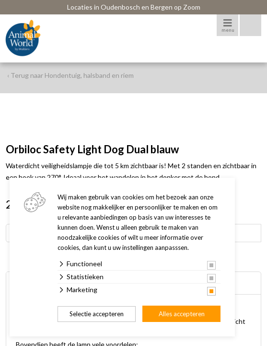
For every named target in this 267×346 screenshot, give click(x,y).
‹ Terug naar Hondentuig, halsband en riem (70, 75)
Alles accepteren (182, 314)
